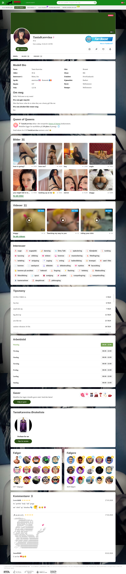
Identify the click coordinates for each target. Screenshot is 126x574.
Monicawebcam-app (70, 7)
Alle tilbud (43, 7)
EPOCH (36, 566)
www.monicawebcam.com (22, 566)
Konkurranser (54, 7)
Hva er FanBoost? (106, 43)
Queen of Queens (54, 124)
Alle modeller (7, 7)
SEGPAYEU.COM (44, 566)
